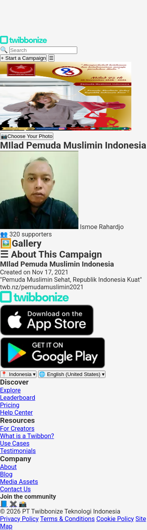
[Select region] (18, 374)
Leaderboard (17, 397)
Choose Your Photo (27, 136)
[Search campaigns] (43, 50)
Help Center (16, 412)
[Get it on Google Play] (52, 366)
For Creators (17, 428)
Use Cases (14, 443)
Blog (6, 474)
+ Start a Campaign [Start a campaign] (23, 58)
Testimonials (18, 451)
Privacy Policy (19, 519)
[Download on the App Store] (47, 333)
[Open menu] (51, 58)
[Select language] (71, 374)
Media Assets (19, 481)
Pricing (10, 405)
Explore (10, 390)
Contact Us (15, 489)
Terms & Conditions (67, 519)
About (8, 467)
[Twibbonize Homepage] (23, 42)
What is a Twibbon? (27, 436)
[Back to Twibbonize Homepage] (34, 300)
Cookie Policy (115, 519)
